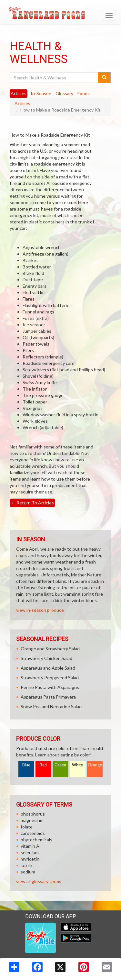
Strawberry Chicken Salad (46, 658)
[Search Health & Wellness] (54, 77)
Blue (26, 765)
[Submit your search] (104, 77)
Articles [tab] (18, 93)
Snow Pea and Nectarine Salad (51, 706)
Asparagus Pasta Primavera (48, 697)
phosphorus (33, 814)
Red (43, 765)
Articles (22, 103)
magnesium (32, 820)
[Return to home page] (60, 12)
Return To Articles (32, 502)
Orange (95, 765)
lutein (26, 865)
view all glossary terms (38, 881)
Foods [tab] (83, 93)
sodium (28, 871)
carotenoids (33, 833)
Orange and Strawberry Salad (50, 648)
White (77, 765)
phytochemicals (36, 839)
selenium (30, 852)
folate (27, 826)
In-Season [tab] (41, 93)
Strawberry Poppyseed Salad (50, 677)
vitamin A (30, 846)
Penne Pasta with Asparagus (50, 687)
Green (60, 765)
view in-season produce (40, 610)
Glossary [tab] (64, 93)
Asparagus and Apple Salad (48, 668)
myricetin (30, 859)
